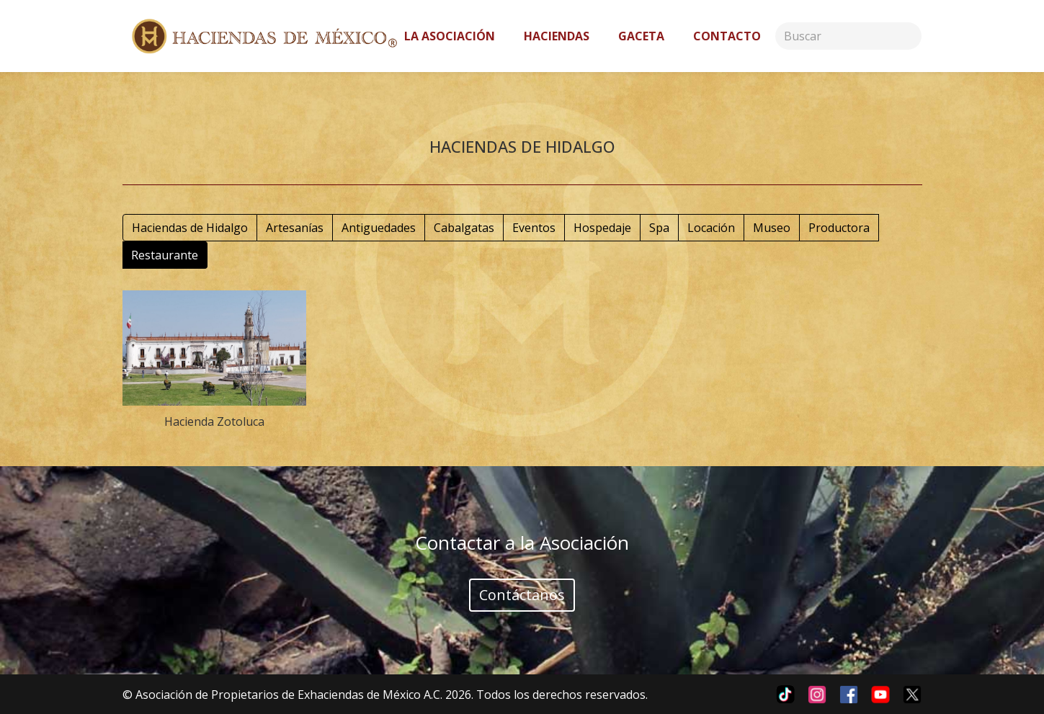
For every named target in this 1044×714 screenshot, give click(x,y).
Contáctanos (522, 594)
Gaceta (641, 36)
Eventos (534, 228)
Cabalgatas (464, 228)
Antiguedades (379, 228)
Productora (839, 228)
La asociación (449, 36)
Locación (711, 228)
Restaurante (164, 255)
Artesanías (295, 228)
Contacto (727, 36)
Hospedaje (602, 228)
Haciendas (556, 36)
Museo (771, 228)
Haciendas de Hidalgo (190, 228)
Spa (659, 228)
